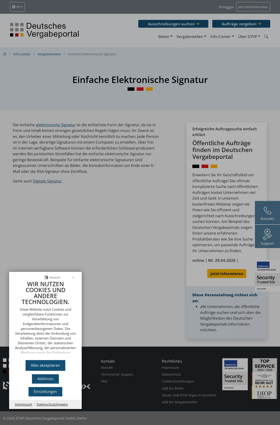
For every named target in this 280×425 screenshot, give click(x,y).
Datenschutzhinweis (52, 404)
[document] (45, 319)
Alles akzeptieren (45, 365)
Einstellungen (45, 391)
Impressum (23, 404)
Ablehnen (45, 378)
